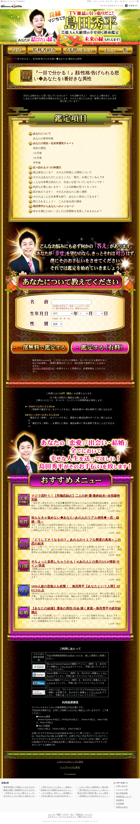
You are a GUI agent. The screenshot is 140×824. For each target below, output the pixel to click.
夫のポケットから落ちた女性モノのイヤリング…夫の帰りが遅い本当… (34, 796)
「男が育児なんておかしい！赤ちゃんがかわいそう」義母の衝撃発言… (108, 790)
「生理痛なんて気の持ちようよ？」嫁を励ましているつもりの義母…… (108, 796)
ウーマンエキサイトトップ (111, 6)
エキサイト (133, 6)
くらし (95, 1)
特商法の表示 (122, 807)
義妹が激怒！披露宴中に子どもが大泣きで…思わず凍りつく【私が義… (34, 790)
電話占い (80, 814)
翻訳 (59, 814)
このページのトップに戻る (70, 762)
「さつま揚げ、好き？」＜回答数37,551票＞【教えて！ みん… (68, 793)
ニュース (51, 814)
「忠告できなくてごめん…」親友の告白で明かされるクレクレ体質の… (71, 787)
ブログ (66, 814)
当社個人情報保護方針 (43, 368)
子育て (89, 1)
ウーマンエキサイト (67, 817)
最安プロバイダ (85, 817)
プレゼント (124, 1)
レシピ (101, 1)
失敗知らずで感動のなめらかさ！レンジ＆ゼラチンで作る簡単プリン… (71, 790)
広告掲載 (120, 803)
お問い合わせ (122, 786)
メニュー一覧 (134, 1)
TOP (8, 59)
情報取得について (123, 797)
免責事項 (120, 800)
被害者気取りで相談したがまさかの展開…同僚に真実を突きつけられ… (34, 787)
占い (116, 1)
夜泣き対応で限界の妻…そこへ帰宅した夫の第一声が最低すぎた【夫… (108, 793)
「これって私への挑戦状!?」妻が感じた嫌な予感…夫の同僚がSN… (106, 787)
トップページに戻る (70, 767)
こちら (67, 666)
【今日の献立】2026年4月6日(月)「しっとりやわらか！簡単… (67, 796)
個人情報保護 (122, 793)
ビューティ (110, 1)
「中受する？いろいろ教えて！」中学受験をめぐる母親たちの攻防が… (34, 793)
